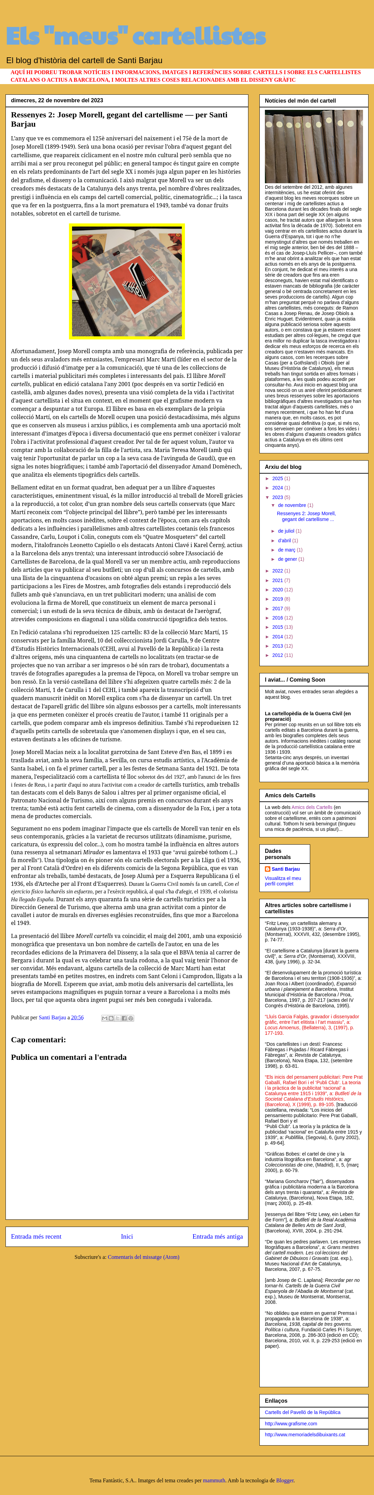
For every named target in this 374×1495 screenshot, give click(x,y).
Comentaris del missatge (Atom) (143, 1257)
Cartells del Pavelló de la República (302, 1412)
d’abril (285, 540)
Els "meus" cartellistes (135, 34)
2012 (278, 655)
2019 (278, 599)
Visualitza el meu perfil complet (283, 881)
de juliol (286, 531)
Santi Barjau (286, 869)
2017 (278, 608)
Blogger (285, 1480)
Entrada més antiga (217, 1236)
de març (287, 550)
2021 (278, 580)
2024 (278, 487)
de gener (288, 559)
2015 (278, 627)
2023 (278, 497)
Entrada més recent (36, 1236)
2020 (278, 589)
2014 (278, 636)
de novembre (292, 505)
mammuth (214, 1480)
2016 (278, 618)
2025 (278, 478)
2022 (278, 570)
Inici (127, 1236)
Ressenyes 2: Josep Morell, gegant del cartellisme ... (306, 516)
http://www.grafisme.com (291, 1423)
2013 (278, 646)
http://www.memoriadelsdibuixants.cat (305, 1434)
